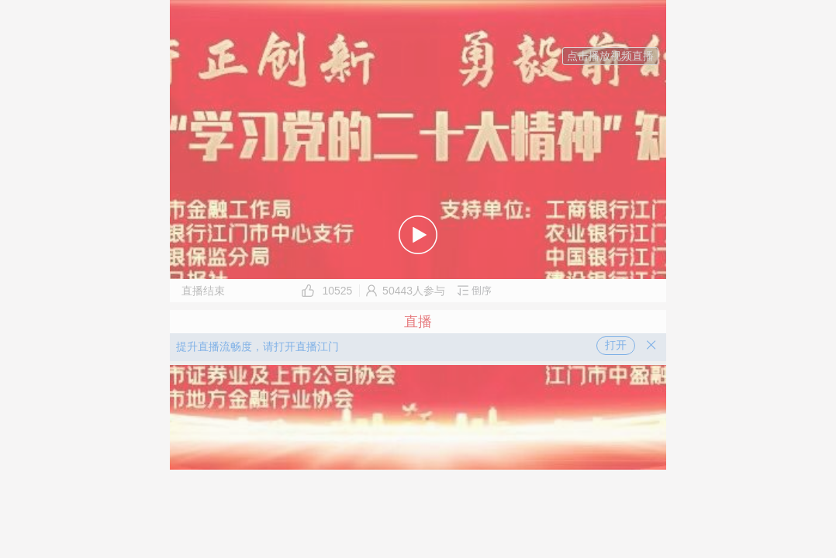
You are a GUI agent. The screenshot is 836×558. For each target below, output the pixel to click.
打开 (616, 345)
